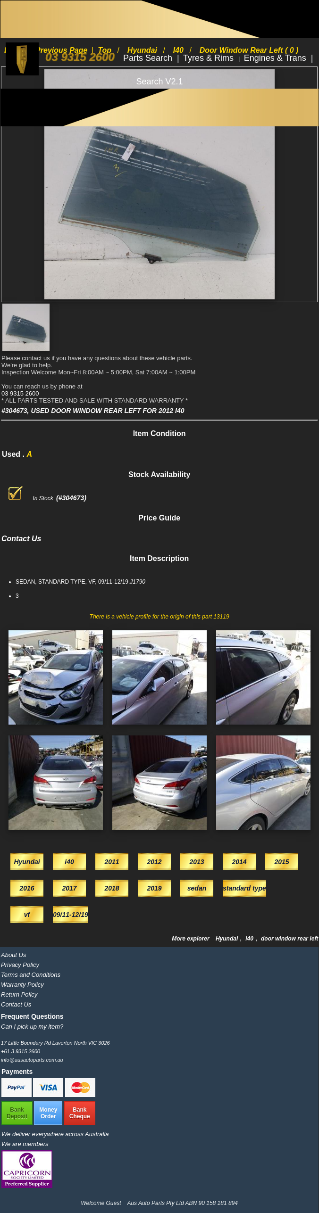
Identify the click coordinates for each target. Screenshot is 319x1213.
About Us (13, 954)
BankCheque (79, 1113)
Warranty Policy (22, 984)
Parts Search (149, 58)
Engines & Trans (276, 58)
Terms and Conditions (30, 974)
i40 (250, 938)
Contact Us (16, 1004)
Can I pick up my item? (32, 1026)
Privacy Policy (20, 964)
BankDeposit (17, 1113)
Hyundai (228, 938)
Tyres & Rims (209, 58)
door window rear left (289, 938)
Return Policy (19, 994)
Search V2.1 (159, 81)
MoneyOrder (48, 1113)
